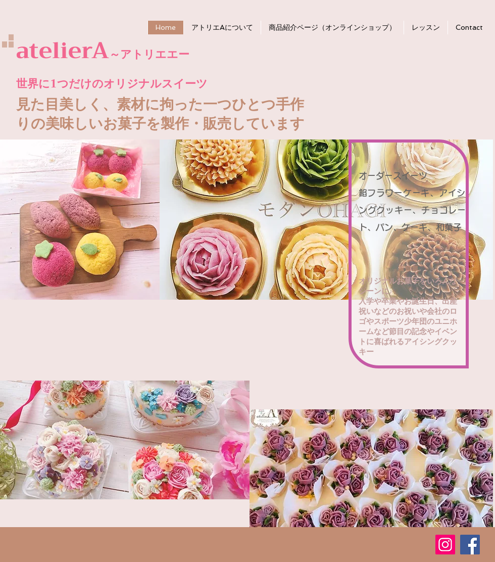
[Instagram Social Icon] (445, 544)
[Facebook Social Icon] (470, 544)
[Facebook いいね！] (388, 540)
